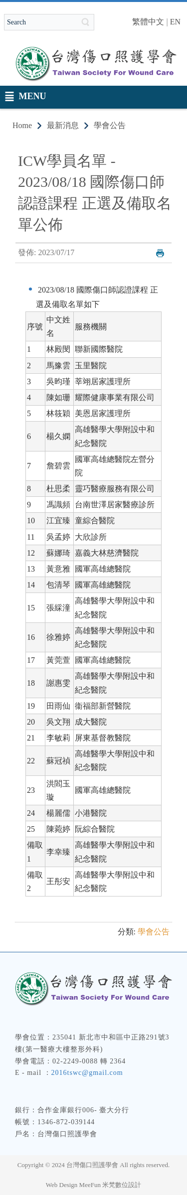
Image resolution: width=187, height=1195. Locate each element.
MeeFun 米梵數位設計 (110, 1185)
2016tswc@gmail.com (87, 1072)
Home (22, 125)
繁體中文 (148, 21)
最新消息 (63, 125)
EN (175, 21)
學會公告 (110, 125)
